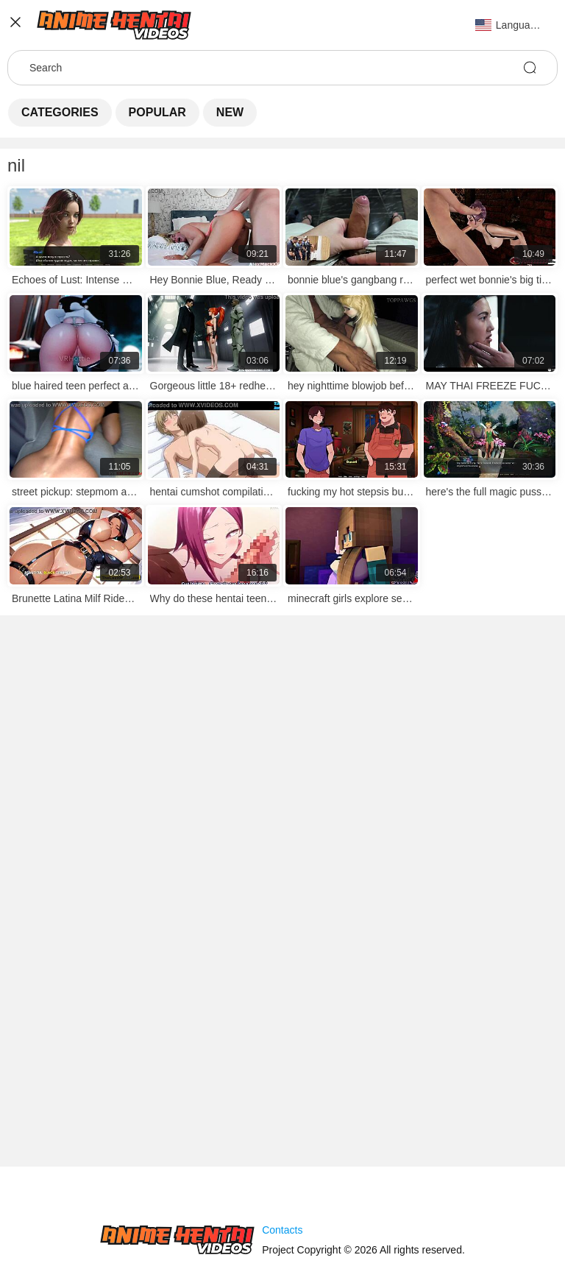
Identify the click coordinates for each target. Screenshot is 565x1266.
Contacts (282, 1230)
